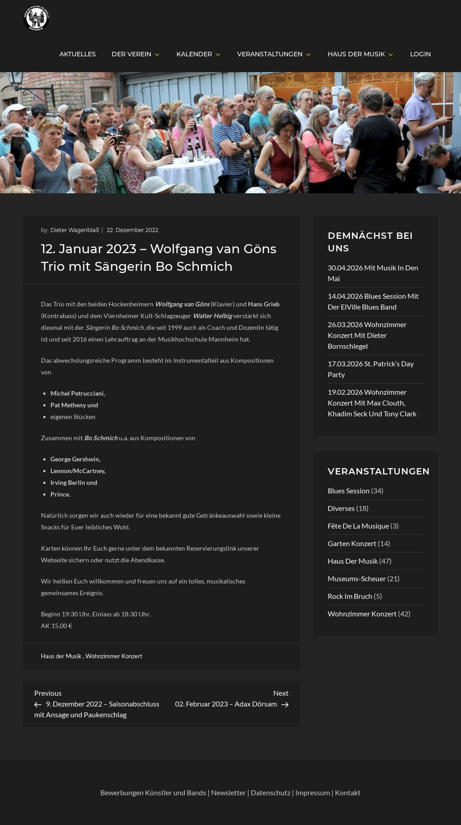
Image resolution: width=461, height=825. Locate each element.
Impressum (312, 792)
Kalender (198, 54)
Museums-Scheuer (357, 578)
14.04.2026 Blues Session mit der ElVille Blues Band (373, 301)
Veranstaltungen (274, 54)
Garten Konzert (352, 543)
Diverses (341, 508)
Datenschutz (270, 792)
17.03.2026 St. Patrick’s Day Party (371, 368)
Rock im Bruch (350, 596)
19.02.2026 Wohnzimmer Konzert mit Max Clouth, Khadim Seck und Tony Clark (372, 402)
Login (420, 54)
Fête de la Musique (358, 525)
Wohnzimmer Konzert (114, 656)
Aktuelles (77, 54)
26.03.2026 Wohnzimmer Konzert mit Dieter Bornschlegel (367, 335)
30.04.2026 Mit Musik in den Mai (373, 273)
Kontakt (348, 792)
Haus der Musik (361, 54)
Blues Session (349, 490)
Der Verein (136, 54)
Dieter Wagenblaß (74, 230)
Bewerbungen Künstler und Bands (153, 792)
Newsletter (228, 792)
